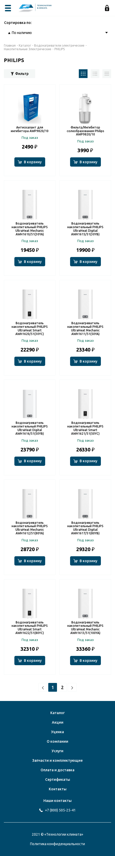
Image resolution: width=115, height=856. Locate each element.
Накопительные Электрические (27, 49)
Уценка (57, 732)
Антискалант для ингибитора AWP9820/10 (30, 129)
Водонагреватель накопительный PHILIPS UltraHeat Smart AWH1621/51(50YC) (85, 428)
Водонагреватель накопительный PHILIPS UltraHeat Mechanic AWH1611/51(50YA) (85, 328)
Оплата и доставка (57, 770)
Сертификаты (57, 779)
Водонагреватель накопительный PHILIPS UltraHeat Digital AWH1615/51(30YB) (85, 229)
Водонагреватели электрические (59, 45)
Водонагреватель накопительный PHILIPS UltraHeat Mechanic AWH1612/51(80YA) (30, 528)
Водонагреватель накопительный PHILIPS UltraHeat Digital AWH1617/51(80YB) (85, 528)
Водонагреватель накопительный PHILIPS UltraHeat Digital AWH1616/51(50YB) (30, 428)
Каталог (25, 45)
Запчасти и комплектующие (57, 760)
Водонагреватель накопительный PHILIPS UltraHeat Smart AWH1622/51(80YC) (30, 628)
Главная (10, 45)
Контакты (57, 789)
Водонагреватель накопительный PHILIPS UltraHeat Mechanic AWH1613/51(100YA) (85, 628)
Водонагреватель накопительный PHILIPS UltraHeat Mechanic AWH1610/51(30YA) (30, 229)
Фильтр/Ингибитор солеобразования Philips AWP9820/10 (85, 131)
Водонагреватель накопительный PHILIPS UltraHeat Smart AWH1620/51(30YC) (30, 328)
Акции (57, 722)
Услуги (57, 751)
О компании (57, 741)
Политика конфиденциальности (57, 844)
